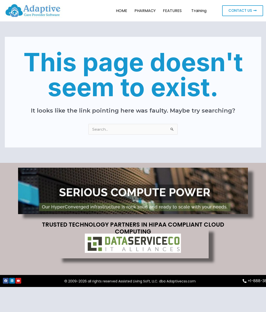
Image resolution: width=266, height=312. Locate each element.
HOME (121, 10)
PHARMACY (145, 10)
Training (198, 10)
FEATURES (172, 10)
